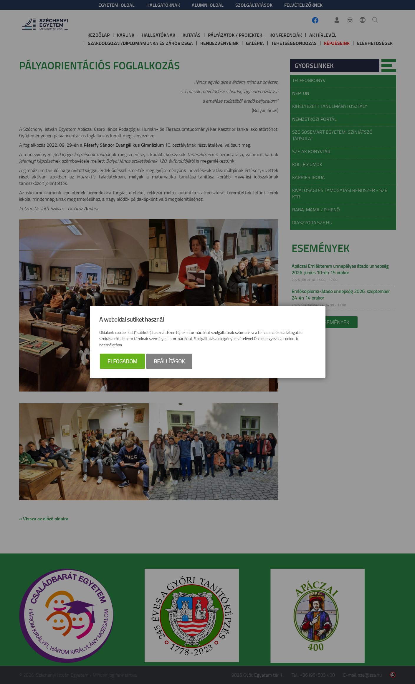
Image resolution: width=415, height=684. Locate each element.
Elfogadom (122, 361)
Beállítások (169, 361)
